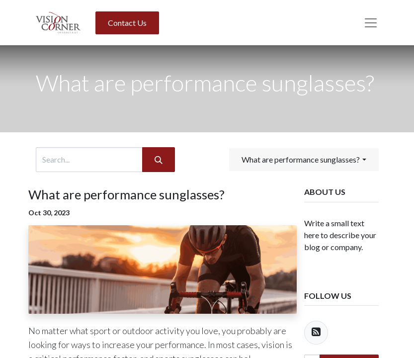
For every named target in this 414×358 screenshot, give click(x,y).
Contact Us (127, 22)
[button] (303, 159)
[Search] (158, 159)
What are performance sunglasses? (126, 194)
